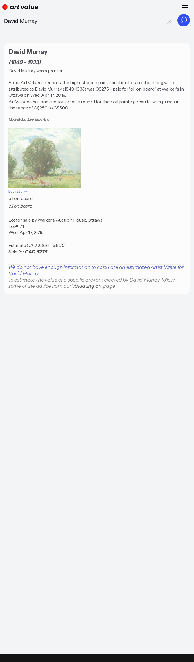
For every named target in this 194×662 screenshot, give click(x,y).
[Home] (20, 7)
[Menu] (185, 6)
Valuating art (87, 286)
